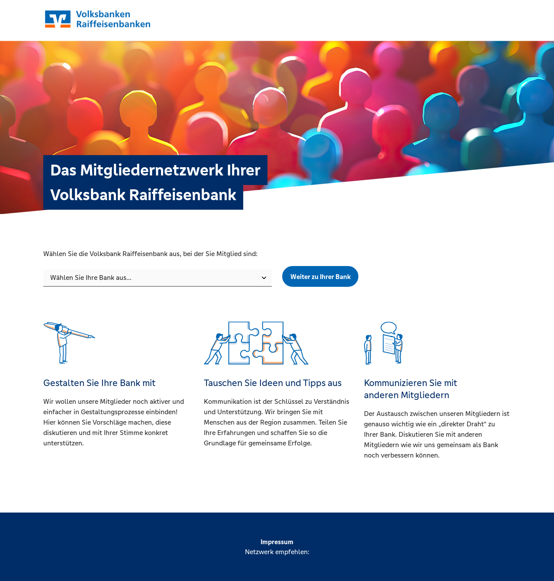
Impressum (277, 542)
